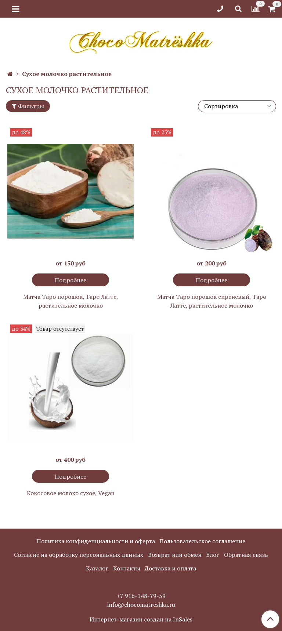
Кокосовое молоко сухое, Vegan (71, 493)
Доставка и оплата (170, 568)
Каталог (97, 568)
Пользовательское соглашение (202, 541)
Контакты (126, 568)
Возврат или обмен (175, 555)
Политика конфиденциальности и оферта (96, 541)
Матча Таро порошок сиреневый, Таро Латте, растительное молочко (211, 301)
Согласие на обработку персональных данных (78, 555)
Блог (212, 555)
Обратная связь (246, 555)
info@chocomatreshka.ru (141, 605)
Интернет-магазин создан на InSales (141, 619)
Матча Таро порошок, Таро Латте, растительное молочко (70, 301)
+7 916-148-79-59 (141, 596)
